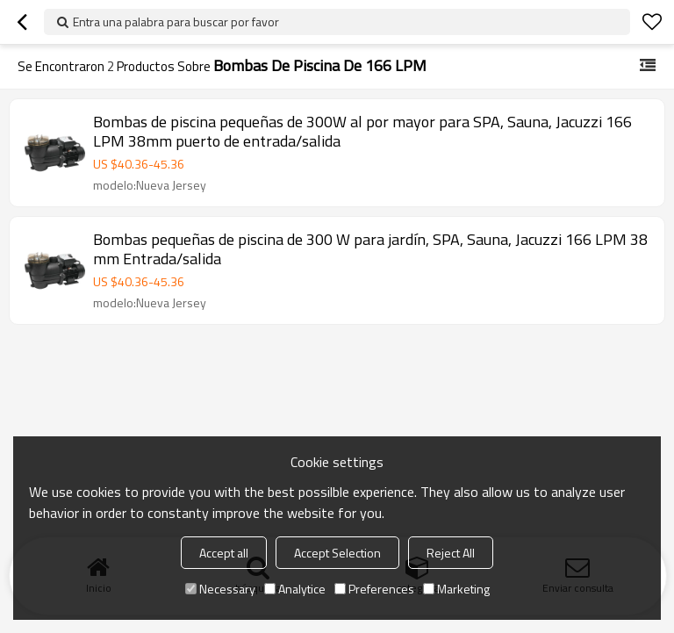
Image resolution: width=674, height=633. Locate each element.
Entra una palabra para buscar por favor (176, 21)
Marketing (456, 588)
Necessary (220, 588)
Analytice (295, 588)
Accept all (223, 552)
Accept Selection (337, 552)
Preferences (374, 588)
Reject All (451, 552)
